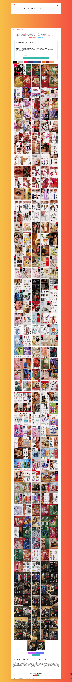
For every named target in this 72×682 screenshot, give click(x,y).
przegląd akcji (26, 34)
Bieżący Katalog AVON (39, 37)
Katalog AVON (18, 29)
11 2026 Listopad (25, 29)
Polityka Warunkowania (30, 678)
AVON (14, 29)
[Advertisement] (36, 21)
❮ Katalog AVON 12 (32, 652)
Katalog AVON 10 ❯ (40, 652)
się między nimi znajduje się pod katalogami (47, 35)
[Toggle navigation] (57, 5)
